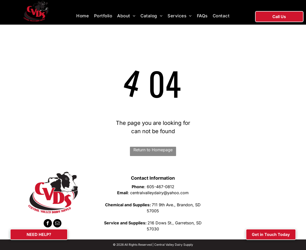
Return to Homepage (153, 149)
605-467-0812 (160, 186)
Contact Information (153, 178)
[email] (57, 224)
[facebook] (48, 224)
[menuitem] (82, 16)
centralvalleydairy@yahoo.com (159, 192)
